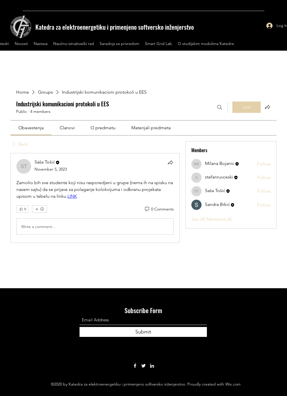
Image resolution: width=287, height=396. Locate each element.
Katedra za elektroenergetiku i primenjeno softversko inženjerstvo (114, 26)
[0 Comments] (159, 209)
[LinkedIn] (152, 366)
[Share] (170, 162)
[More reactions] (39, 209)
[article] (95, 198)
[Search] (219, 107)
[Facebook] (135, 366)
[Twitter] (143, 366)
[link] (31, 127)
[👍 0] (22, 209)
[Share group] (267, 107)
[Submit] (143, 332)
